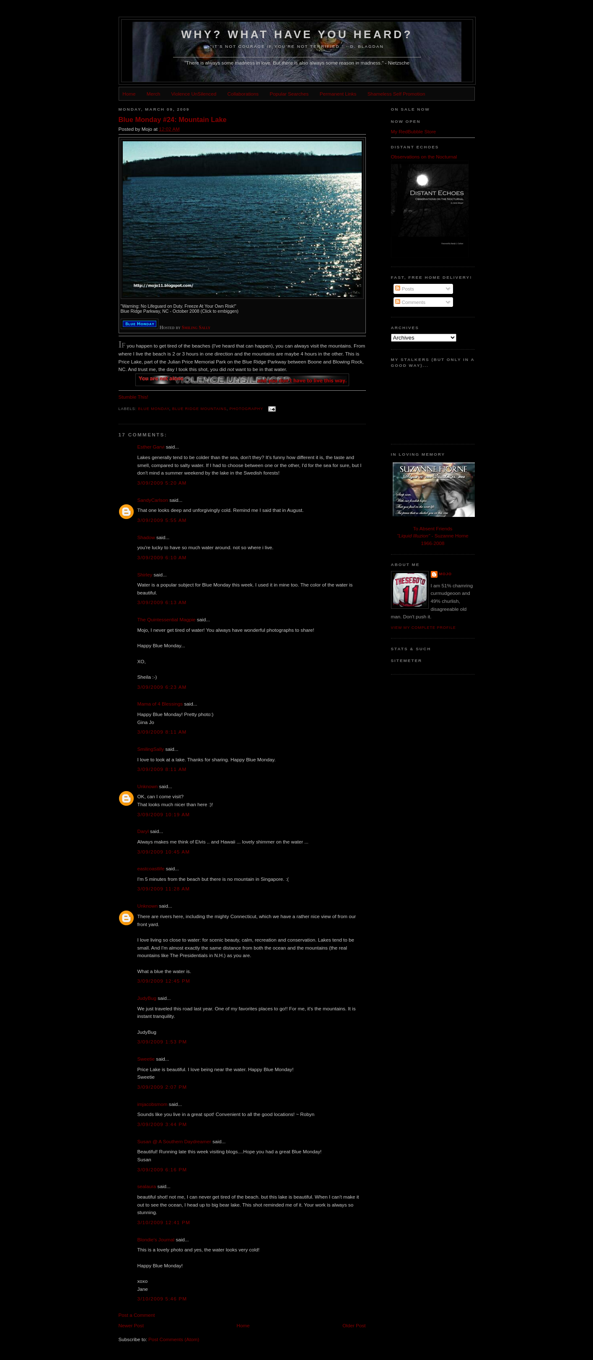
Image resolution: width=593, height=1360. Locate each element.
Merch (153, 93)
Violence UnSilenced (194, 93)
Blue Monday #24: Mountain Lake (173, 119)
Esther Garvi (151, 446)
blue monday (153, 409)
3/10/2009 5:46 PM (162, 1298)
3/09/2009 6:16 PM (162, 1169)
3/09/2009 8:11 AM (162, 732)
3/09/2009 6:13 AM (162, 602)
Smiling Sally (196, 327)
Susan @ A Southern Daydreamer (174, 1141)
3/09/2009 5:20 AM (162, 482)
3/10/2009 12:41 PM (163, 1222)
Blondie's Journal (156, 1239)
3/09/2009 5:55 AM (162, 520)
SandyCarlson (152, 500)
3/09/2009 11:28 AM (163, 888)
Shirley (145, 574)
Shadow (146, 537)
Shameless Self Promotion (396, 93)
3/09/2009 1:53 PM (162, 1041)
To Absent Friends (433, 528)
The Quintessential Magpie (166, 619)
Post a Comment (137, 1315)
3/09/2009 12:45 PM (163, 981)
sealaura (146, 1186)
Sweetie (146, 1059)
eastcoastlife (151, 868)
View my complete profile (423, 627)
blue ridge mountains (199, 409)
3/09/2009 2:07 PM (162, 1087)
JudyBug (146, 998)
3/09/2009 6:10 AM (162, 557)
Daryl (143, 831)
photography (247, 409)
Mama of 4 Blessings (160, 703)
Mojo (445, 574)
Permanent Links (338, 93)
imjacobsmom (152, 1104)
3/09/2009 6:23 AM (162, 687)
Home (128, 93)
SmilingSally (150, 749)
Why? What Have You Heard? (297, 34)
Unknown (147, 786)
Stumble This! (133, 397)
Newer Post (131, 1325)
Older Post (353, 1325)
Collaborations (243, 93)
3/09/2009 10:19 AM (163, 814)
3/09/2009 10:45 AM (163, 851)
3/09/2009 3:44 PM (162, 1124)
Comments (410, 302)
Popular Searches (289, 93)
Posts (404, 288)
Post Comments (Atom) (173, 1339)
